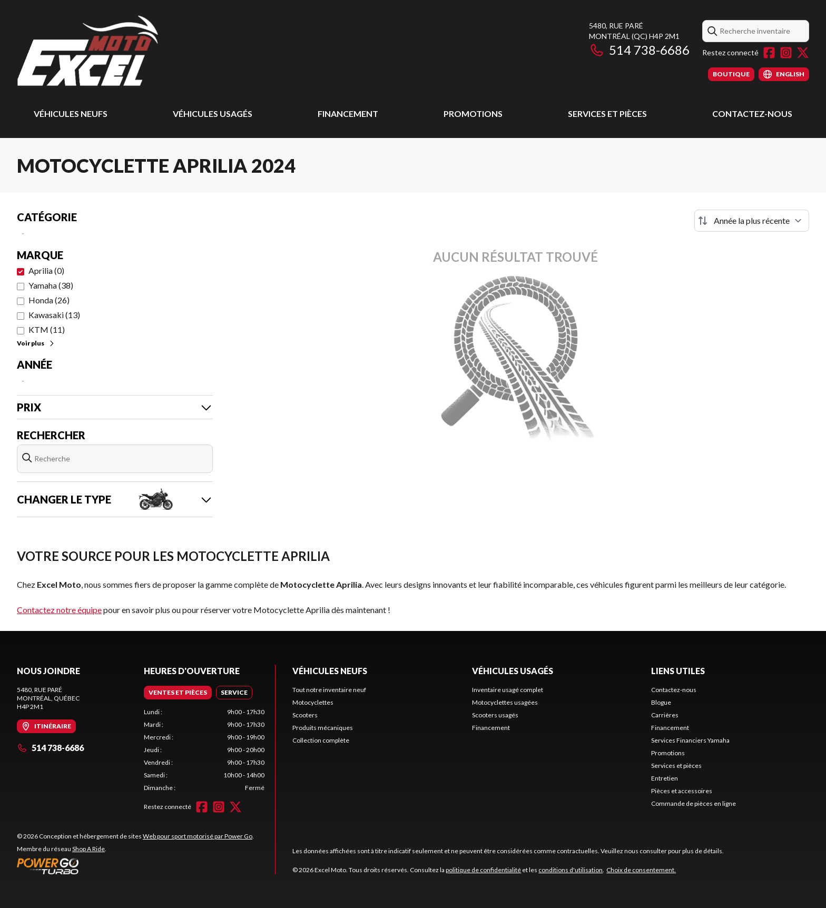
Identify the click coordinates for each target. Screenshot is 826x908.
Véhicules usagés (212, 113)
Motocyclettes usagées (505, 702)
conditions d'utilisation (570, 870)
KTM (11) (46, 329)
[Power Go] (135, 865)
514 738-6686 (639, 49)
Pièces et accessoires (681, 791)
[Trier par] (751, 221)
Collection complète (320, 740)
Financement (348, 113)
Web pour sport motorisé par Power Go (197, 836)
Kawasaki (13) (54, 315)
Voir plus (36, 343)
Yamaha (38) (50, 285)
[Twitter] (802, 52)
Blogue (661, 702)
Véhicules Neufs (70, 113)
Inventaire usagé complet (507, 690)
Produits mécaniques (322, 728)
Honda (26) (49, 300)
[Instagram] (786, 52)
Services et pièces (607, 113)
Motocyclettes (312, 702)
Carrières (664, 715)
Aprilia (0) (46, 270)
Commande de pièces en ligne (693, 803)
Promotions (473, 113)
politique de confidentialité (483, 870)
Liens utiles (678, 671)
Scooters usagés (495, 715)
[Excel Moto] (148, 50)
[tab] (178, 692)
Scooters (305, 715)
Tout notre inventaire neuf (329, 690)
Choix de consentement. (641, 870)
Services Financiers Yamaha (690, 740)
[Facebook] (769, 52)
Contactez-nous (752, 113)
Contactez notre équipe (59, 610)
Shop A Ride (88, 849)
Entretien (664, 778)
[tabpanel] (204, 750)
